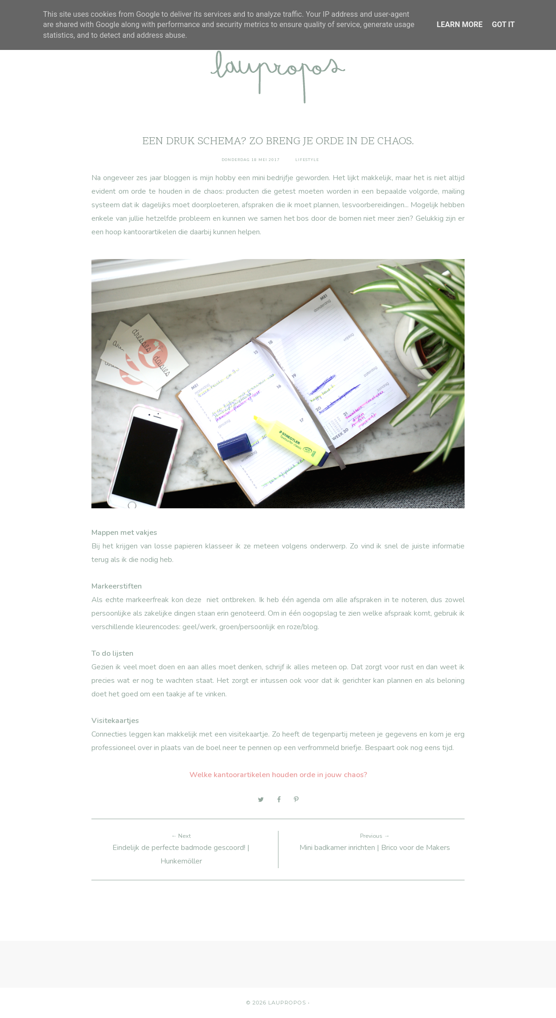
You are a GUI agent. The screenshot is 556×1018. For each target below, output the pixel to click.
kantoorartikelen (150, 232)
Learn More (459, 24)
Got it (503, 24)
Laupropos (287, 1002)
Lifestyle (307, 159)
